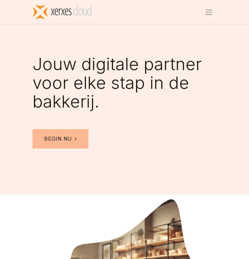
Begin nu (60, 138)
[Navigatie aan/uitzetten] (209, 12)
